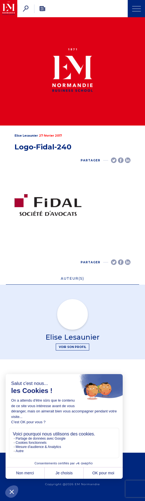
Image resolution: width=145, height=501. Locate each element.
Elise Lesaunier (26, 135)
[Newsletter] (42, 8)
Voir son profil (72, 347)
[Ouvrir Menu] (136, 8)
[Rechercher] (25, 8)
